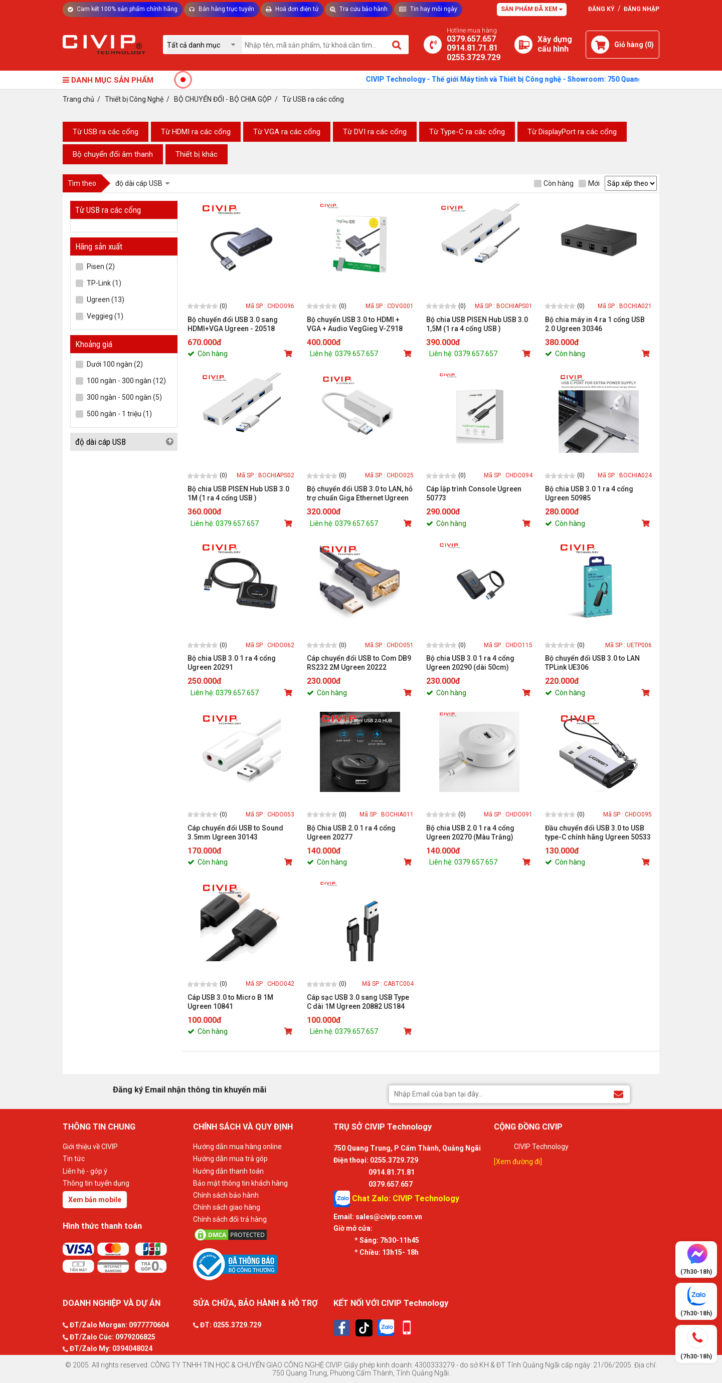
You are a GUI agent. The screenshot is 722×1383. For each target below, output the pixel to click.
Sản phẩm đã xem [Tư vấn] (532, 9)
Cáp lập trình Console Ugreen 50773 (473, 493)
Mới (589, 183)
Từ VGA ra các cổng (286, 131)
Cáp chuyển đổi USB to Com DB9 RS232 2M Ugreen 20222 (359, 662)
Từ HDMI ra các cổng (196, 131)
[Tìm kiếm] (397, 44)
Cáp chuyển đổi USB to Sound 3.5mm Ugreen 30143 (235, 832)
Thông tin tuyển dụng (96, 1183)
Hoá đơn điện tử (292, 9)
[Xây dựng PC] (523, 45)
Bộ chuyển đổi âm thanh (113, 154)
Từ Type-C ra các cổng (467, 131)
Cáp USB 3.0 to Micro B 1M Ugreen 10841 (230, 1001)
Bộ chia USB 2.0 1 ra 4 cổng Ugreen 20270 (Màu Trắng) (470, 832)
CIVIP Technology (541, 1147)
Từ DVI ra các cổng (375, 131)
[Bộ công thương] (260, 1263)
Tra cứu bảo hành (359, 9)
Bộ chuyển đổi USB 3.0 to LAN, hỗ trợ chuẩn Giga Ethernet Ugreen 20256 (360, 493)
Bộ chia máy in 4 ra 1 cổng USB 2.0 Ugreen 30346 (595, 324)
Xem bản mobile (94, 1200)
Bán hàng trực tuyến (221, 9)
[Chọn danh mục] (204, 45)
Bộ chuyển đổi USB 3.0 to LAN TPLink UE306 (592, 662)
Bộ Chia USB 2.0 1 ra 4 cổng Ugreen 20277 (351, 832)
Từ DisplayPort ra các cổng (572, 131)
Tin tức (74, 1159)
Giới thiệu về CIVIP (90, 1147)
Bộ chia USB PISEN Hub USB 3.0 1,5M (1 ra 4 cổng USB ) (477, 324)
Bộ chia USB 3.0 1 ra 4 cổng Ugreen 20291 (232, 662)
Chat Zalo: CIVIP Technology (396, 1199)
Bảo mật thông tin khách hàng (240, 1183)
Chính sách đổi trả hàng (230, 1219)
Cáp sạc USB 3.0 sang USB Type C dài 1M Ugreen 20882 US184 (358, 1001)
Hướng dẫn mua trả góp (230, 1159)
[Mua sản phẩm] (289, 354)
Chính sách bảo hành (226, 1195)
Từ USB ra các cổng (105, 131)
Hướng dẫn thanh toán (228, 1171)
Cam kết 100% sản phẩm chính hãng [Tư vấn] (122, 9)
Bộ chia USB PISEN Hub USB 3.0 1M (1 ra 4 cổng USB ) (238, 493)
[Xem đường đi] (518, 1162)
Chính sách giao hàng (226, 1207)
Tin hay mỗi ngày (428, 9)
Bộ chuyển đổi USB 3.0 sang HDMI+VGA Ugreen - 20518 (233, 324)
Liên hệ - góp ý (85, 1171)
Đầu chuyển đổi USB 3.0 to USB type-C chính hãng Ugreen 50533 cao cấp (598, 833)
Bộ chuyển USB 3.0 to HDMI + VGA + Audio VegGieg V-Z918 (355, 324)
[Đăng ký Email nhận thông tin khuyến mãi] (618, 1093)
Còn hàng (554, 183)
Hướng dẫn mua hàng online (237, 1147)
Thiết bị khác (196, 154)
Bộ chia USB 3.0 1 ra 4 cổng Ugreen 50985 (589, 493)
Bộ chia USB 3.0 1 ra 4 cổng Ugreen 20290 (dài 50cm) (470, 662)
